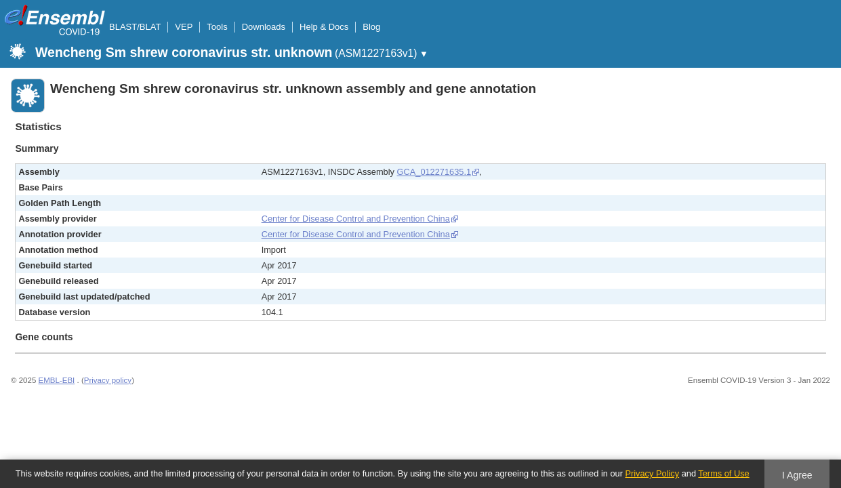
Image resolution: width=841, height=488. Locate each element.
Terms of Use (723, 473)
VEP (183, 27)
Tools (217, 27)
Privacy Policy (652, 473)
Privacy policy (107, 380)
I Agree (797, 475)
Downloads (263, 27)
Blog (371, 27)
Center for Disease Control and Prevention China (356, 219)
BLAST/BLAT (135, 27)
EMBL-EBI (57, 380)
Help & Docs (324, 27)
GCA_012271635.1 (434, 172)
